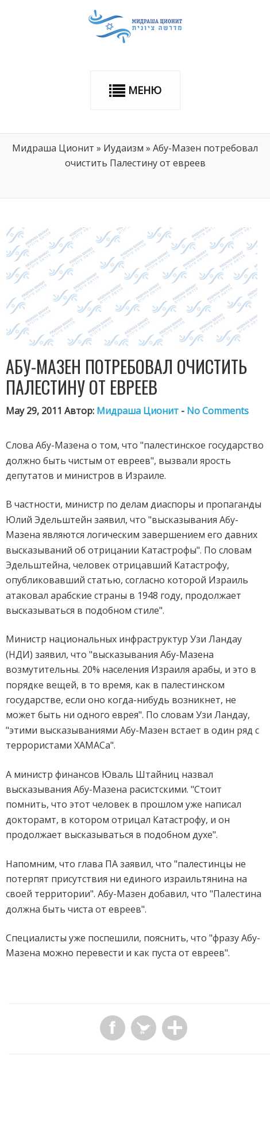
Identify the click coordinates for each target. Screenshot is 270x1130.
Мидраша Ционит (53, 148)
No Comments (218, 410)
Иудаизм (123, 148)
